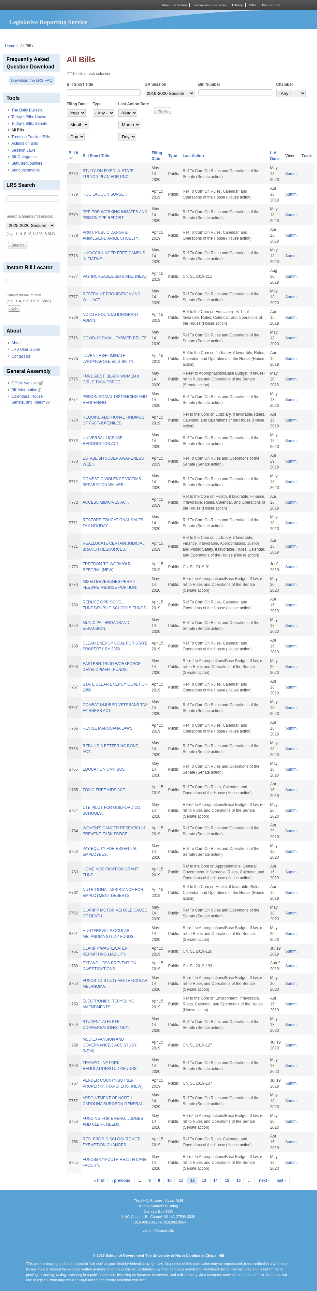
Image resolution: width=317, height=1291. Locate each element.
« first (99, 1180)
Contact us (20, 356)
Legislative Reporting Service (48, 22)
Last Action (193, 156)
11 (181, 1180)
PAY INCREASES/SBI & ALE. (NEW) (115, 276)
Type (97, 104)
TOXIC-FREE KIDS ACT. (104, 790)
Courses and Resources (209, 5)
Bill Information (26, 390)
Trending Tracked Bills (30, 137)
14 (215, 1180)
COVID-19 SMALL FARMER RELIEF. (115, 338)
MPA (252, 5)
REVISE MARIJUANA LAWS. (108, 728)
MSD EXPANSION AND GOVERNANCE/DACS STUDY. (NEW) (110, 1045)
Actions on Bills (24, 143)
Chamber (284, 84)
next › (264, 1180)
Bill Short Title (80, 84)
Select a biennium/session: (30, 216)
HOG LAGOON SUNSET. (105, 194)
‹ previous (121, 1180)
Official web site (27, 383)
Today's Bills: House (28, 117)
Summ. (291, 173)
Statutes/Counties (26, 163)
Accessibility (165, 1230)
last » (282, 1180)
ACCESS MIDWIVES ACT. (106, 502)
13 (204, 1180)
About (16, 343)
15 (227, 1180)
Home (10, 46)
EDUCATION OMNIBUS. (104, 769)
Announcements (25, 170)
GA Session (155, 84)
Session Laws (23, 150)
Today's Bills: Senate (29, 123)
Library (237, 5)
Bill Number (209, 84)
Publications (271, 5)
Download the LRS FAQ (31, 80)
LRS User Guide (25, 349)
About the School (174, 5)
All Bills (17, 130)
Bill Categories (23, 157)
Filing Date (77, 104)
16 (239, 1180)
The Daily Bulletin (26, 110)
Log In (147, 1230)
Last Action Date (133, 104)
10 (169, 1180)
